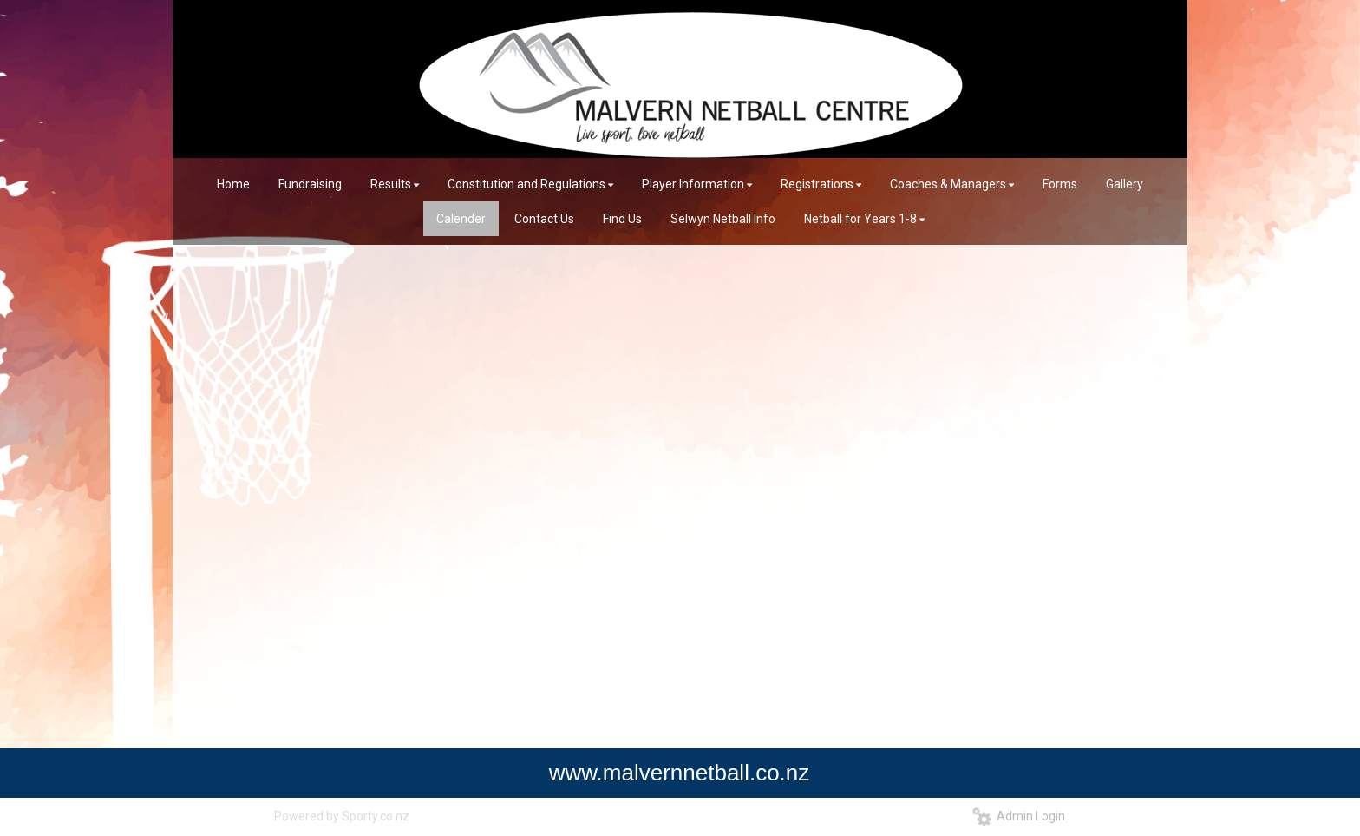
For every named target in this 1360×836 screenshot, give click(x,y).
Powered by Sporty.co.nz (341, 816)
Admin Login (1018, 816)
